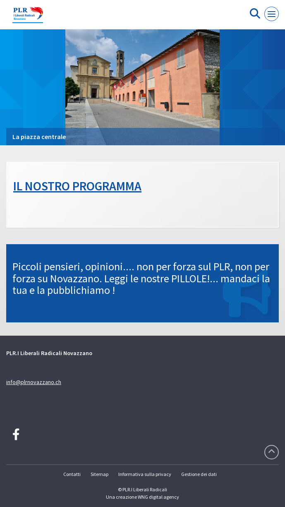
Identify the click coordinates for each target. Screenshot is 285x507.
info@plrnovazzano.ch (33, 382)
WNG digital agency (158, 497)
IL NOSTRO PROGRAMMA (77, 186)
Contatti (72, 474)
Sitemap (99, 474)
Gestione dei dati (199, 474)
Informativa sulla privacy (144, 474)
